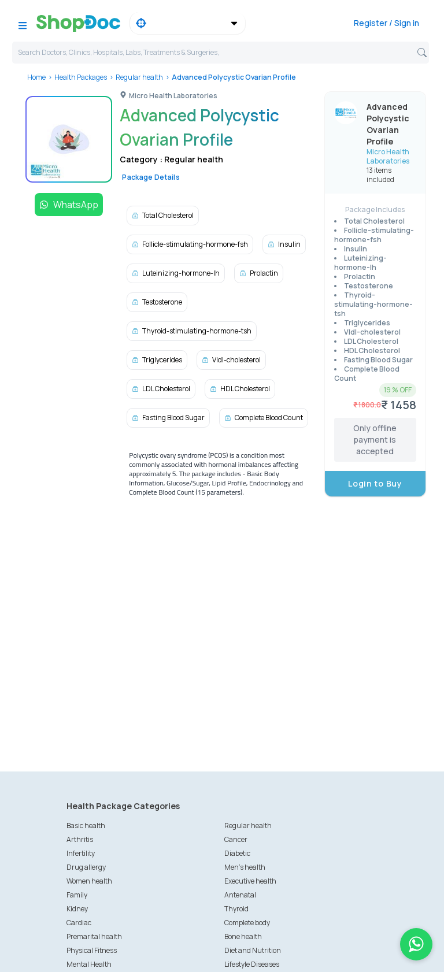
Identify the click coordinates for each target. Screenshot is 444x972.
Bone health (243, 936)
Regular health (139, 77)
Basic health (85, 825)
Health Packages (80, 77)
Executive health (250, 881)
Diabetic (237, 853)
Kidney (77, 909)
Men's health (244, 867)
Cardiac (78, 923)
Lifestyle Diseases (251, 964)
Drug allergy (86, 867)
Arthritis (79, 839)
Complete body (247, 923)
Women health (89, 881)
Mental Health (89, 964)
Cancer (235, 839)
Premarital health (94, 936)
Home (36, 77)
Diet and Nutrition (252, 950)
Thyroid (236, 909)
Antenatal (240, 895)
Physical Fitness (91, 950)
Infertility (80, 853)
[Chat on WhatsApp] (416, 944)
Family (76, 895)
